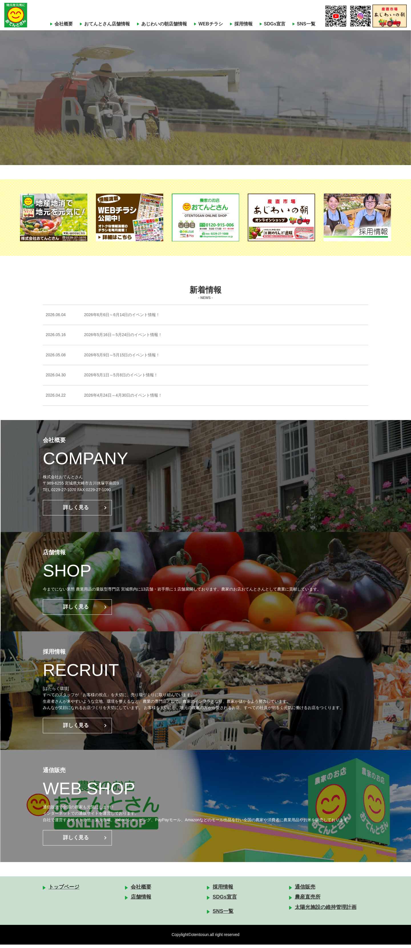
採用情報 (243, 23)
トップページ (64, 890)
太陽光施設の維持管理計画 (325, 910)
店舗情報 (141, 900)
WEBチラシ (210, 23)
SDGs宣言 (275, 23)
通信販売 (305, 890)
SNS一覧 (306, 23)
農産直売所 (308, 900)
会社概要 (64, 23)
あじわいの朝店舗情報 (164, 23)
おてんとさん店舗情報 (107, 23)
